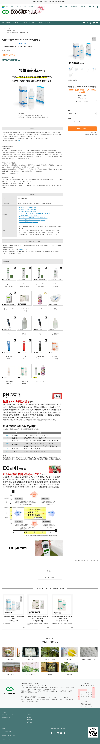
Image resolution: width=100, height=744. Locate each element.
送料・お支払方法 (6, 22)
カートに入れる (82, 128)
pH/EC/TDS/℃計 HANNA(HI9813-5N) (28, 222)
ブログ (3, 726)
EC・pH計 (9, 28)
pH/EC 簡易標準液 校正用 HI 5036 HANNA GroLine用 (38, 616)
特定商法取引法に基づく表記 (9, 731)
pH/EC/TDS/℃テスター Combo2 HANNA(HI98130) (32, 220)
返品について (94, 131)
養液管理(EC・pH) (24, 32)
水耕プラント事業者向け (12, 32)
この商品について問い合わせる (80, 560)
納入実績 (41, 22)
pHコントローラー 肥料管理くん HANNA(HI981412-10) (33, 218)
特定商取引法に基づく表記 (91, 133)
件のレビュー (23, 43)
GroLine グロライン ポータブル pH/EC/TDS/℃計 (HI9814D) (34, 214)
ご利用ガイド (17, 22)
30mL (20, 249)
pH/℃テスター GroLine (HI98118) (27, 209)
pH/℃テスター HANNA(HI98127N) (28, 207)
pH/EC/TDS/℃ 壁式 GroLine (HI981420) (29, 216)
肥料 (14, 30)
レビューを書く (50, 577)
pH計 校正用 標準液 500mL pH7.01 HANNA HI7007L (62, 616)
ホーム (3, 28)
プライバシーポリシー (7, 734)
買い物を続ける (94, 560)
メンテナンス (17, 28)
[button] (95, 50)
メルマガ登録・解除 (7, 729)
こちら (19, 140)
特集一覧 (47, 22)
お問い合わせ (26, 22)
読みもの (34, 22)
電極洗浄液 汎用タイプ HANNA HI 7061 (14, 616)
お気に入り (82, 98)
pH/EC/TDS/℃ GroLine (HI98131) (27, 211)
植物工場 (9, 30)
